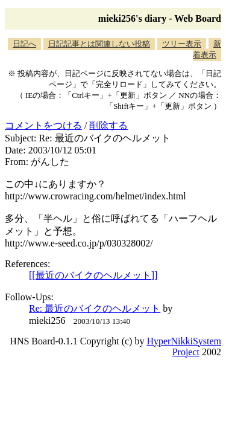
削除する (108, 125)
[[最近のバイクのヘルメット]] (93, 275)
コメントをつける (43, 125)
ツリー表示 (181, 43)
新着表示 (207, 49)
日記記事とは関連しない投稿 (99, 43)
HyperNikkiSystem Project (183, 346)
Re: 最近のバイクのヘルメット (94, 308)
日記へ (24, 43)
